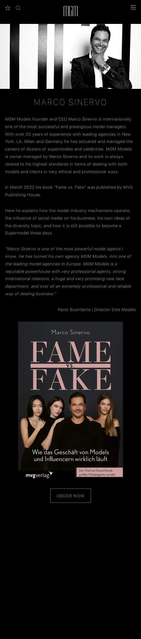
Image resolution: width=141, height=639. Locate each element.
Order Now (70, 495)
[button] (18, 8)
